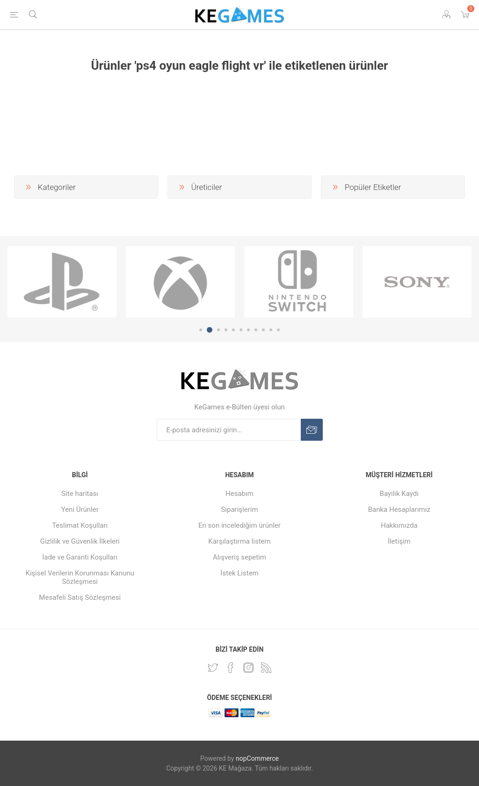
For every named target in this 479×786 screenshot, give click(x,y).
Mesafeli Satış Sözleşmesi (80, 597)
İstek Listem (239, 573)
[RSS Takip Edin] (266, 667)
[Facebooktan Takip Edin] (230, 667)
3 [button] (218, 329)
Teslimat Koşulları (80, 525)
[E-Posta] (229, 430)
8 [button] (255, 329)
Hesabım (239, 493)
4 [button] (226, 329)
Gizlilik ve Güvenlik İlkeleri (80, 541)
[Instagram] (248, 667)
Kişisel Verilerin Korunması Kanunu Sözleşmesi (80, 577)
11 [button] (278, 329)
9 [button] (263, 329)
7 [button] (248, 329)
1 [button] (200, 329)
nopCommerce (257, 758)
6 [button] (241, 329)
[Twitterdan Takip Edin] (212, 667)
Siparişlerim (239, 509)
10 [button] (270, 329)
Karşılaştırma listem (239, 541)
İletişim (399, 541)
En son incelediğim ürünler (239, 525)
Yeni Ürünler (80, 509)
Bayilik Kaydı (399, 493)
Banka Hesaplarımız (399, 509)
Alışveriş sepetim (239, 557)
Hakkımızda (399, 525)
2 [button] (209, 330)
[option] (62, 282)
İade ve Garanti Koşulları (79, 557)
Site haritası (79, 493)
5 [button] (233, 329)
